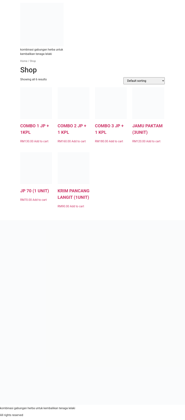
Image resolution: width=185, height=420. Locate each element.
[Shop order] (144, 80)
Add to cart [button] (41, 141)
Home (23, 61)
